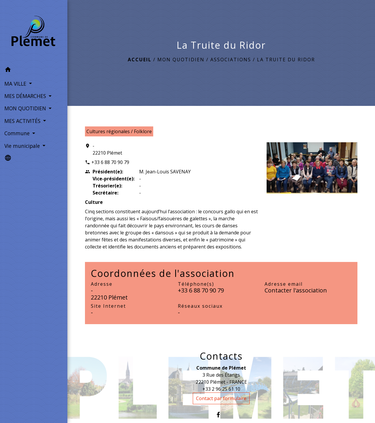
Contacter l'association (296, 290)
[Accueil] (33, 32)
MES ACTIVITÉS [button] (23, 120)
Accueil (139, 59)
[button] (33, 70)
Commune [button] (17, 133)
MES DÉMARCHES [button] (25, 95)
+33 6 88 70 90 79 (110, 162)
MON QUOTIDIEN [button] (25, 108)
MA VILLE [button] (16, 83)
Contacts (221, 356)
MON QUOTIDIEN (180, 59)
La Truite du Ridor (286, 59)
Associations (230, 59)
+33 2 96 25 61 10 (221, 389)
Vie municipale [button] (22, 145)
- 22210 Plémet (107, 149)
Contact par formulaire (221, 398)
